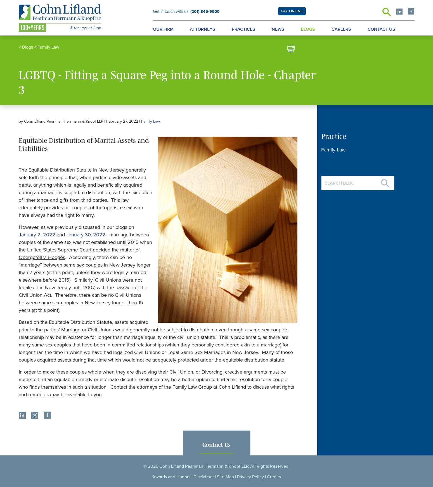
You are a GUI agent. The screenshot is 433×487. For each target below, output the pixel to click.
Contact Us (381, 29)
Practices (243, 29)
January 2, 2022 (37, 235)
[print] (291, 49)
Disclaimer (203, 477)
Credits (274, 477)
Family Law (48, 47)
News (278, 29)
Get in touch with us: (186, 11)
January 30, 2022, (87, 235)
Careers (341, 29)
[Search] (385, 181)
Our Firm (163, 29)
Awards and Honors (171, 477)
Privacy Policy (250, 477)
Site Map (225, 477)
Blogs (308, 29)
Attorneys (202, 29)
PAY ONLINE (292, 11)
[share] (22, 416)
